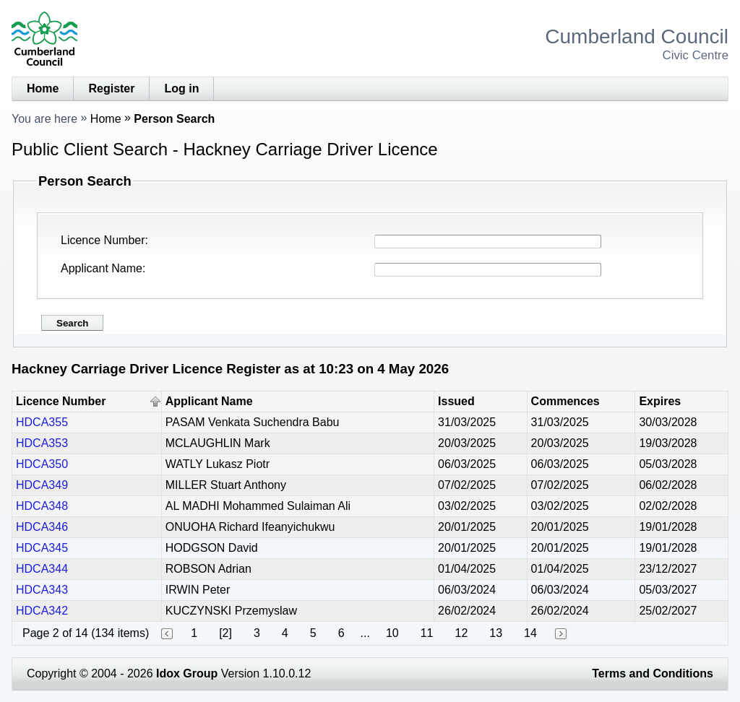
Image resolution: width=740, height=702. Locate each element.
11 (427, 633)
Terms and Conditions (652, 673)
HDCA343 (42, 590)
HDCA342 (42, 610)
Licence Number (103, 240)
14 (530, 633)
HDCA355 (42, 422)
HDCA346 (42, 527)
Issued (456, 401)
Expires (660, 401)
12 (461, 633)
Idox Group (187, 673)
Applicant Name (101, 268)
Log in (181, 88)
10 (392, 633)
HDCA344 (42, 569)
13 (495, 633)
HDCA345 (42, 548)
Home (43, 88)
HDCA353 (42, 443)
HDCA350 (42, 464)
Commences (565, 401)
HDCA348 (42, 506)
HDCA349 (42, 485)
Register (111, 88)
